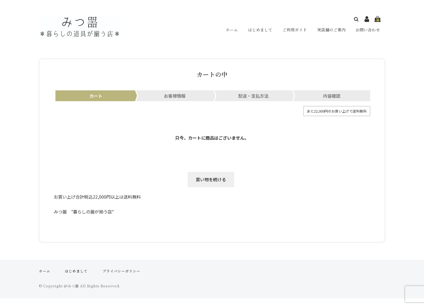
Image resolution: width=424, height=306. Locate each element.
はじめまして (260, 31)
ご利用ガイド (294, 31)
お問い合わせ (368, 31)
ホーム (231, 31)
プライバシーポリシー (121, 278)
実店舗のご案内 (331, 31)
